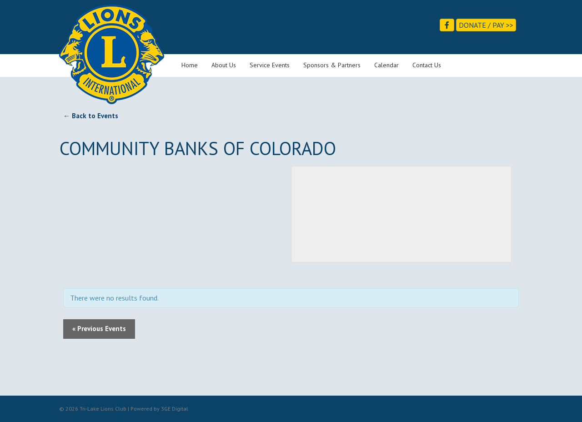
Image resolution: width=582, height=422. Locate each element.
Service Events (270, 65)
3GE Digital (174, 408)
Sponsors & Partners (332, 65)
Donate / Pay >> (486, 25)
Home (189, 65)
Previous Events (99, 328)
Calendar (386, 65)
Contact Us (426, 65)
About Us (223, 65)
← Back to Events (90, 115)
